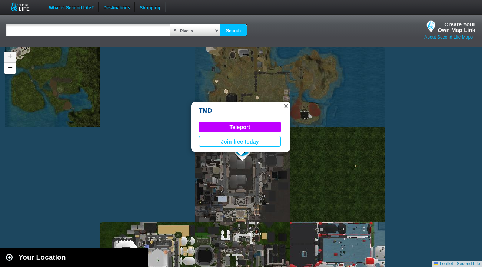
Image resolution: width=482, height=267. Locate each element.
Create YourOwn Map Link (456, 27)
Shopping (150, 7)
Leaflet (443, 263)
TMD (205, 111)
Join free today (240, 142)
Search (233, 30)
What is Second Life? (71, 7)
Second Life (24, 7)
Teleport (240, 127)
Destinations (116, 7)
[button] (286, 106)
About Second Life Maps (448, 37)
